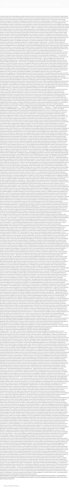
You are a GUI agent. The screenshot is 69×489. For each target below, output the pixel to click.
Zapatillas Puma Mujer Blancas (48, 477)
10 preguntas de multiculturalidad (32, 4)
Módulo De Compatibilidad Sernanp (20, 477)
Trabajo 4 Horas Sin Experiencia (29, 475)
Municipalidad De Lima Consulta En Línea (10, 475)
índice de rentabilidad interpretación (11, 485)
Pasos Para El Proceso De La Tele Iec (46, 475)
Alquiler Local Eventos (35, 477)
